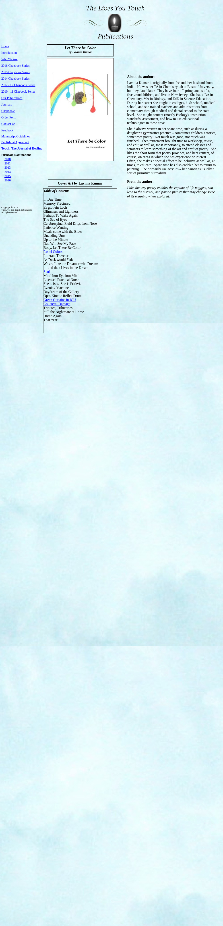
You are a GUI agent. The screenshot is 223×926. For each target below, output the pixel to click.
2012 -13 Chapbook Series (18, 85)
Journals (6, 104)
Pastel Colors (52, 251)
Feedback (7, 130)
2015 (7, 176)
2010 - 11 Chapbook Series (18, 91)
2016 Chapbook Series (15, 65)
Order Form (8, 117)
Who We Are (9, 59)
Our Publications (12, 98)
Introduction (9, 52)
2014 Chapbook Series (15, 78)
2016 (7, 180)
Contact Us (8, 124)
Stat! (46, 272)
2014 (7, 172)
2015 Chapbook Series (15, 72)
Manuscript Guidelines (15, 136)
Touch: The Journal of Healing (21, 148)
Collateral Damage (56, 304)
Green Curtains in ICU (59, 300)
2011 (7, 163)
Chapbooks (8, 111)
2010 (7, 159)
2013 (7, 167)
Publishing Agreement (15, 142)
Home (5, 46)
